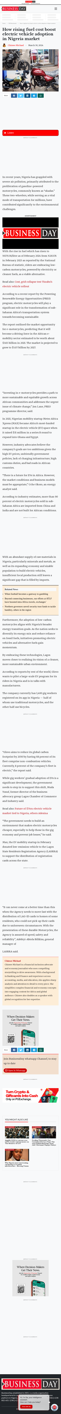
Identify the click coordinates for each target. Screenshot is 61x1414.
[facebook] (14, 95)
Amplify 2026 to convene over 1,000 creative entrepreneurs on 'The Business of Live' (17, 1141)
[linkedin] (27, 95)
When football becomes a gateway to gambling (26, 594)
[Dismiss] (47, 1397)
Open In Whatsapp (15, 1070)
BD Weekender (10, 1127)
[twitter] (21, 95)
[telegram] (34, 95)
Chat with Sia (26, 1406)
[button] (56, 8)
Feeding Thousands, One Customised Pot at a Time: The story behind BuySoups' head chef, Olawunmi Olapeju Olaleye (44, 1142)
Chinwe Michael (16, 45)
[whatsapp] (41, 95)
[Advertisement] (30, 155)
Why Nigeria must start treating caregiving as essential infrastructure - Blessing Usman (17, 1164)
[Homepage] (30, 2)
